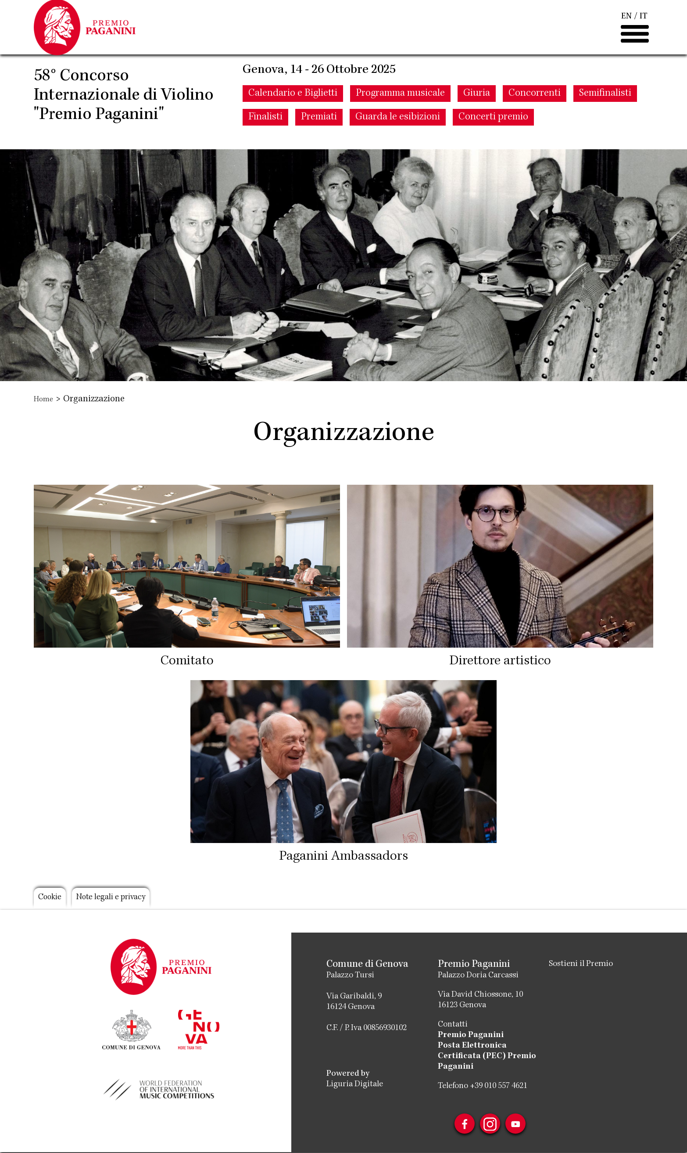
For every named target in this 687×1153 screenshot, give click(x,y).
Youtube (519, 1124)
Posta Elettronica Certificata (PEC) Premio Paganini (487, 1056)
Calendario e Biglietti (292, 113)
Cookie (52, 899)
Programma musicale (400, 113)
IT (644, 26)
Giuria (476, 113)
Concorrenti (534, 113)
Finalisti (265, 136)
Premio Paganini (471, 1035)
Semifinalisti (605, 113)
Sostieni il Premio (584, 964)
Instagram (490, 1124)
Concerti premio (493, 136)
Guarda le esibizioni (397, 136)
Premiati (319, 136)
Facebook (461, 1124)
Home (44, 399)
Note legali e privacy (123, 899)
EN (626, 26)
